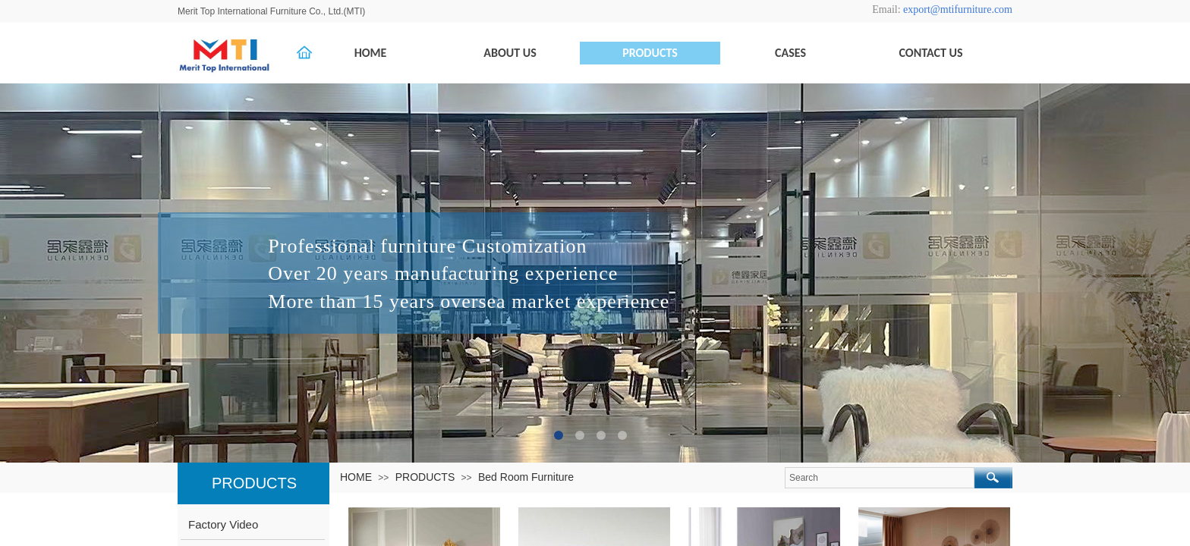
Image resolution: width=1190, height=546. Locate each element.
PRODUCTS (425, 477)
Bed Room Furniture (526, 477)
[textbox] (879, 477)
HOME (356, 477)
